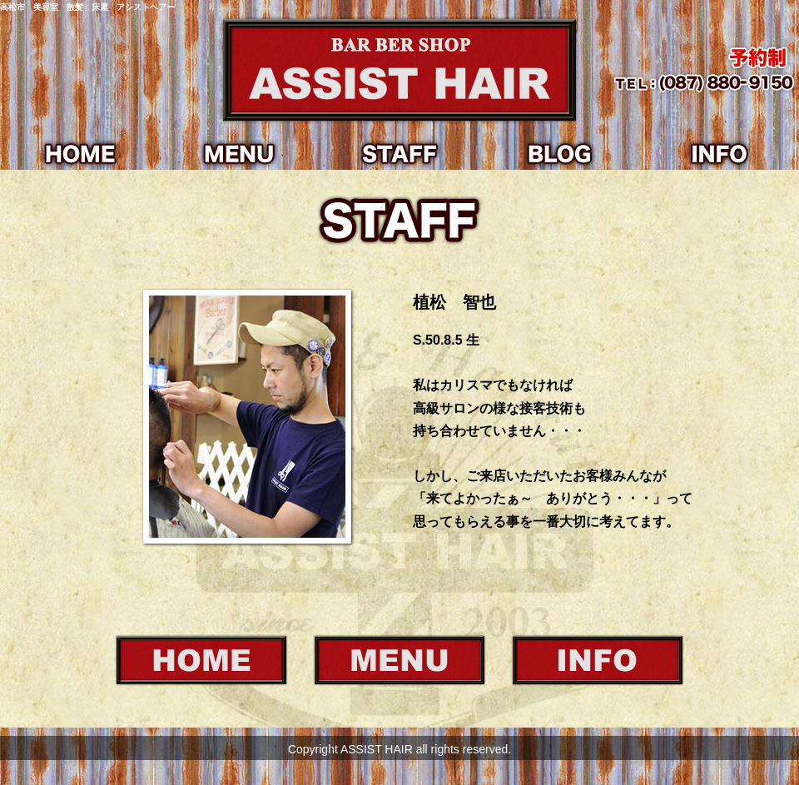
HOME (80, 153)
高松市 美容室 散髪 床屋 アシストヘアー (87, 7)
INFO (719, 153)
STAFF (399, 153)
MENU (240, 153)
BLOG (559, 153)
